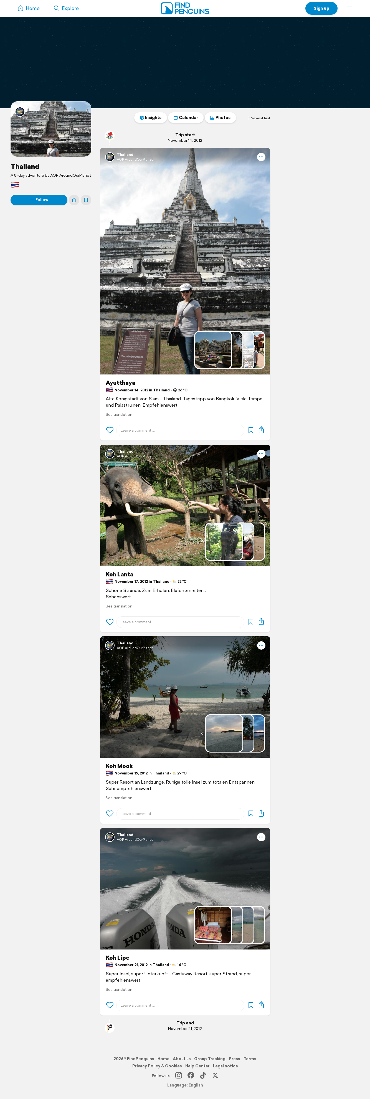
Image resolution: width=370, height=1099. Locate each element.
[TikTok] (203, 1076)
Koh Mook (119, 766)
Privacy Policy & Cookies (157, 1066)
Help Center (197, 1066)
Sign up (321, 8)
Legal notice (225, 1066)
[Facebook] (190, 1076)
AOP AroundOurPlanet (135, 159)
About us (182, 1059)
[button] (349, 8)
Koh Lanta (119, 574)
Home (163, 1059)
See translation (119, 414)
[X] (215, 1076)
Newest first (258, 118)
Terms (250, 1059)
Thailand (25, 166)
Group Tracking (209, 1059)
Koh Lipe (117, 958)
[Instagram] (178, 1076)
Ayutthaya (120, 383)
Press (234, 1059)
